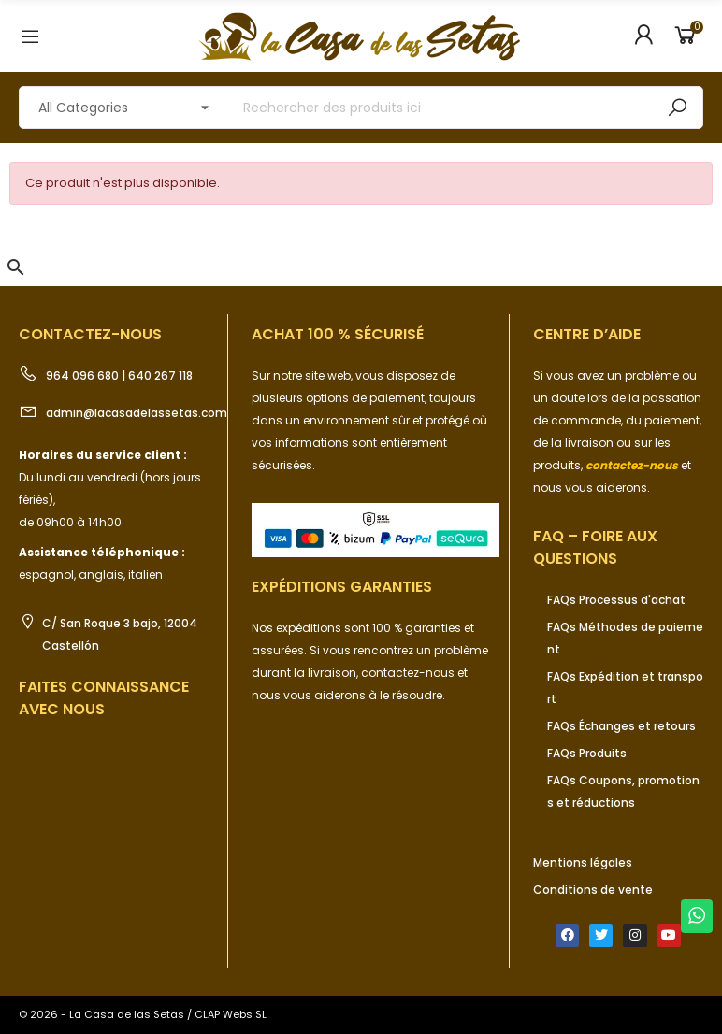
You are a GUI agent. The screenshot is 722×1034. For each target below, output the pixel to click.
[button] (16, 267)
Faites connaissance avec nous (104, 698)
